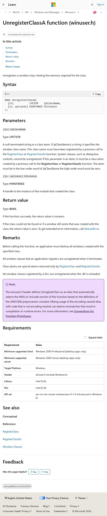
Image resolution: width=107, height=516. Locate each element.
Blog (45, 506)
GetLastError (91, 228)
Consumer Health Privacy (16, 511)
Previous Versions (30, 506)
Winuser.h (70, 12)
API (27, 12)
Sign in (100, 4)
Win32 (16, 12)
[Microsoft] (53, 4)
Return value (12, 56)
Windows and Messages (47, 12)
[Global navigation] (3, 5)
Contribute (60, 506)
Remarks (9, 61)
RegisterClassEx (36, 154)
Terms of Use (43, 511)
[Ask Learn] (95, 12)
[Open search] (92, 5)
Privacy (73, 506)
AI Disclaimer (9, 506)
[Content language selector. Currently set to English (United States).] (18, 498)
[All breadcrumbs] (6, 12)
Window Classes (12, 446)
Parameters (11, 52)
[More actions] (101, 12)
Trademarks (60, 511)
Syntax (9, 47)
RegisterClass (15, 154)
